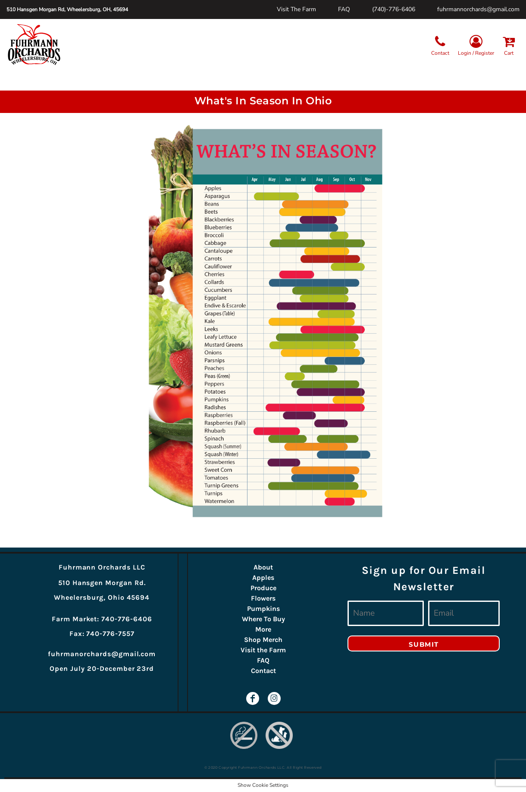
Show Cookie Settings (263, 785)
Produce (263, 588)
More (263, 629)
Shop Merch (263, 639)
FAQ (344, 9)
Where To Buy (263, 619)
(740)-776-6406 (393, 9)
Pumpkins (263, 608)
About (263, 567)
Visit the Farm (263, 650)
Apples (263, 577)
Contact (263, 671)
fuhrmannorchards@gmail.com (478, 9)
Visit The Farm (296, 9)
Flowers (263, 598)
